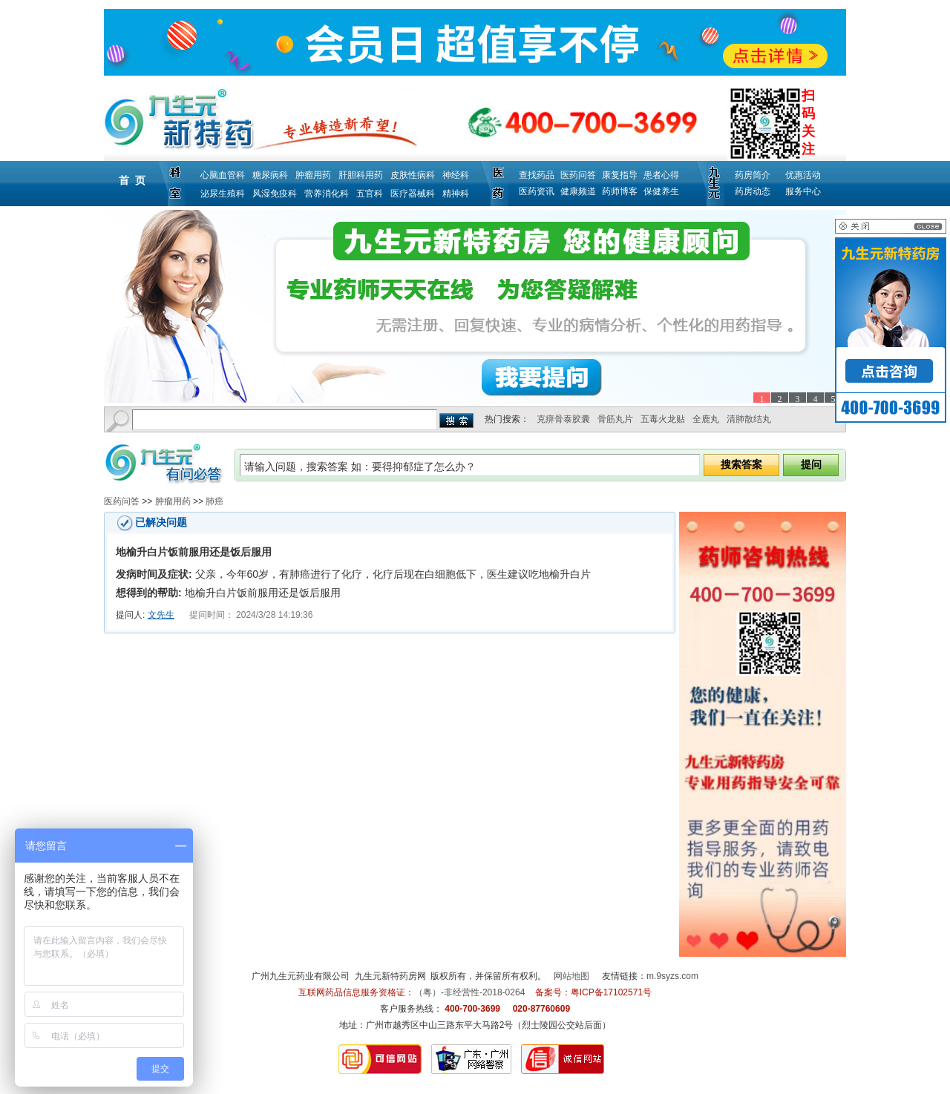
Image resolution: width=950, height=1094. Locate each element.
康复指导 (620, 175)
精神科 (455, 193)
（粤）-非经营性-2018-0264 (469, 992)
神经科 (455, 175)
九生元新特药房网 (390, 976)
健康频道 (578, 191)
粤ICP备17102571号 (611, 992)
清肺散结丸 (749, 419)
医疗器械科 (412, 193)
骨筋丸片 (615, 419)
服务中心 (803, 191)
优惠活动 (803, 175)
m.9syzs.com (672, 976)
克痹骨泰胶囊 (563, 419)
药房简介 (752, 175)
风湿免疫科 (274, 193)
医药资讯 (536, 191)
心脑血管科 (222, 175)
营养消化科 (326, 193)
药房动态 (752, 191)
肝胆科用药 (360, 175)
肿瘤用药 (313, 175)
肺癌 (214, 501)
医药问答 (578, 175)
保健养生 (661, 191)
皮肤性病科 (412, 175)
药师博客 (620, 191)
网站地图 (571, 976)
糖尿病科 (270, 175)
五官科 (369, 193)
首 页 (132, 180)
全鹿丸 (705, 419)
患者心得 (661, 175)
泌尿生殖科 (222, 193)
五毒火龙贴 (663, 419)
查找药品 (536, 175)
